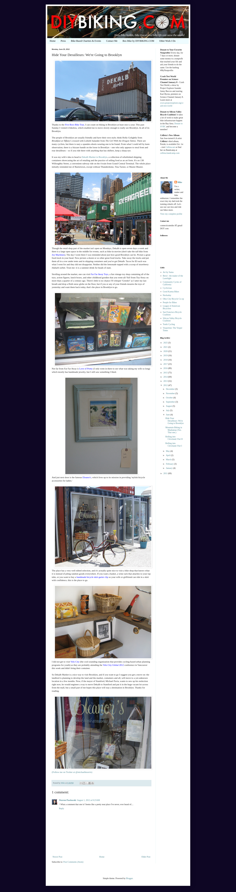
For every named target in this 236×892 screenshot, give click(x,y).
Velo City (75, 661)
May (168, 451)
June (168, 415)
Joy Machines (58, 254)
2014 (165, 377)
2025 (165, 343)
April (168, 455)
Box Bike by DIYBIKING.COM (138, 41)
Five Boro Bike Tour (74, 124)
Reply (61, 808)
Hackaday (167, 295)
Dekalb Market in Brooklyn (94, 157)
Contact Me (111, 41)
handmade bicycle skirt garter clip (92, 577)
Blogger (129, 878)
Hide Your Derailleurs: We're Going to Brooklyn (174, 421)
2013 (165, 381)
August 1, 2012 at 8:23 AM (88, 800)
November (170, 393)
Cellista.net (170, 147)
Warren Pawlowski (67, 800)
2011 (165, 473)
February (170, 464)
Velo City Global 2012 (113, 665)
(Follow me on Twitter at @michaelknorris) (72, 772)
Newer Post (57, 857)
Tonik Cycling (169, 324)
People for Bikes (170, 302)
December (170, 389)
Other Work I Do (167, 41)
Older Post (146, 857)
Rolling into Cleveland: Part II (174, 438)
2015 (165, 373)
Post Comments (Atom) (73, 862)
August (169, 406)
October (169, 398)
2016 (165, 368)
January (169, 468)
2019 (165, 355)
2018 (165, 360)
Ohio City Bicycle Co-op (173, 299)
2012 (165, 385)
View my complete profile (171, 214)
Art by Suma (168, 272)
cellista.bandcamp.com (169, 153)
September (170, 402)
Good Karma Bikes (171, 292)
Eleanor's (87, 477)
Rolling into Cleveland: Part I (173, 444)
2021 (165, 347)
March (169, 459)
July (168, 410)
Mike (179, 182)
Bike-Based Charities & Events (86, 41)
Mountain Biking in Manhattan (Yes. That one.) (173, 430)
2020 (165, 351)
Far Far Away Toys (99, 274)
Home (53, 41)
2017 (165, 364)
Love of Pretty (86, 368)
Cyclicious (167, 288)
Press (63, 41)
